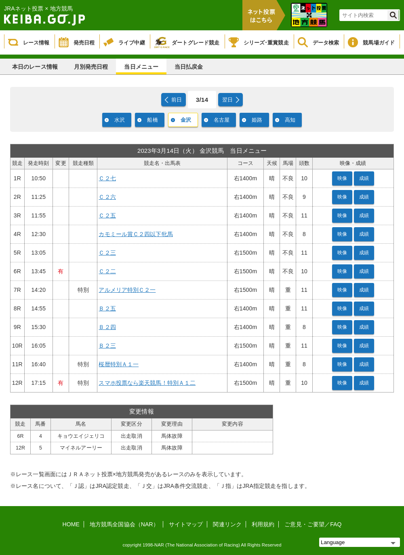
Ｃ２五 (107, 215)
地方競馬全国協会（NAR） (124, 524)
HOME (71, 524)
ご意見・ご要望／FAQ (312, 524)
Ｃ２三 (107, 252)
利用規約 (263, 524)
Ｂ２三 (107, 345)
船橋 (152, 120)
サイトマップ (186, 524)
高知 (290, 120)
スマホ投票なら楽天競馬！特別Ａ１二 (147, 383)
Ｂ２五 (107, 308)
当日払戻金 (189, 66)
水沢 (119, 120)
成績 (364, 178)
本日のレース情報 (35, 66)
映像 (342, 178)
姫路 (257, 120)
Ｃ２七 (107, 178)
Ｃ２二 (107, 271)
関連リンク (227, 524)
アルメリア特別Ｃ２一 (127, 290)
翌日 (227, 100)
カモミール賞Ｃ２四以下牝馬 (136, 234)
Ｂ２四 (107, 327)
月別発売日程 (91, 66)
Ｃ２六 (107, 197)
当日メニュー (141, 66)
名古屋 (221, 120)
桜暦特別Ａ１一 (119, 364)
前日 (176, 100)
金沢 (186, 120)
